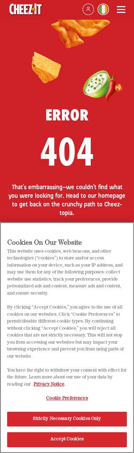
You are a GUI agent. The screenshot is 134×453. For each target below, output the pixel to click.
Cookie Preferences (67, 401)
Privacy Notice (49, 387)
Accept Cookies (67, 442)
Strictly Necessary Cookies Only (67, 421)
